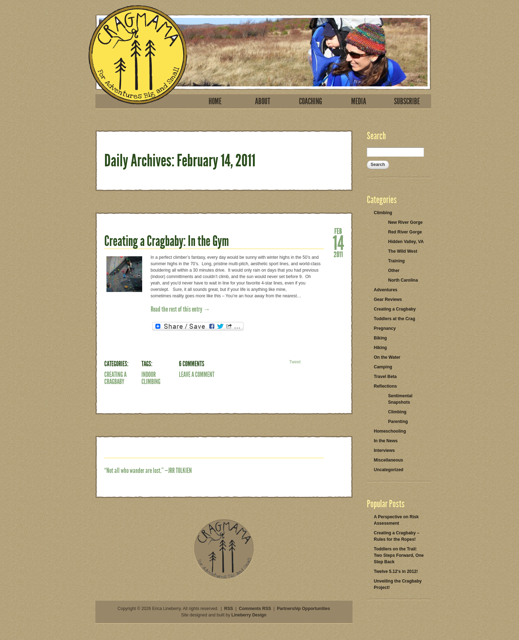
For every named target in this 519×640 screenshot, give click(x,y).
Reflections (385, 386)
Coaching (310, 101)
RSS (228, 608)
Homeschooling (390, 431)
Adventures (386, 289)
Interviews (384, 450)
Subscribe (407, 101)
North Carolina (403, 280)
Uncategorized (389, 469)
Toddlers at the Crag (394, 318)
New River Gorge (405, 222)
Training (396, 260)
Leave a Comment (196, 374)
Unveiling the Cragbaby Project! (398, 584)
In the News (386, 440)
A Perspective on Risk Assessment (396, 520)
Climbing (383, 212)
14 (338, 242)
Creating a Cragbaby (115, 378)
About (262, 101)
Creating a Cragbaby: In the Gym (166, 241)
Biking (380, 338)
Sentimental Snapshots (400, 399)
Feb (338, 230)
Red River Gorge (405, 232)
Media (358, 101)
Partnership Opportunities (303, 608)
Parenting (398, 421)
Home (215, 101)
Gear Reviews (388, 299)
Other (394, 270)
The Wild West (403, 251)
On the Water (387, 357)
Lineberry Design (248, 615)
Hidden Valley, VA (406, 241)
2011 (338, 253)
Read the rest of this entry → (180, 309)
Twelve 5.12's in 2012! (396, 571)
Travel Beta (385, 376)
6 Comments (191, 363)
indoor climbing (150, 378)
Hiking (380, 347)
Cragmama (138, 54)
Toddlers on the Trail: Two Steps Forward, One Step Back (399, 555)
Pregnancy (385, 328)
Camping (383, 366)
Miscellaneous (388, 460)
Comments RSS (255, 608)
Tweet (294, 361)
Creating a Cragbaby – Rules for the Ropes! (396, 536)
